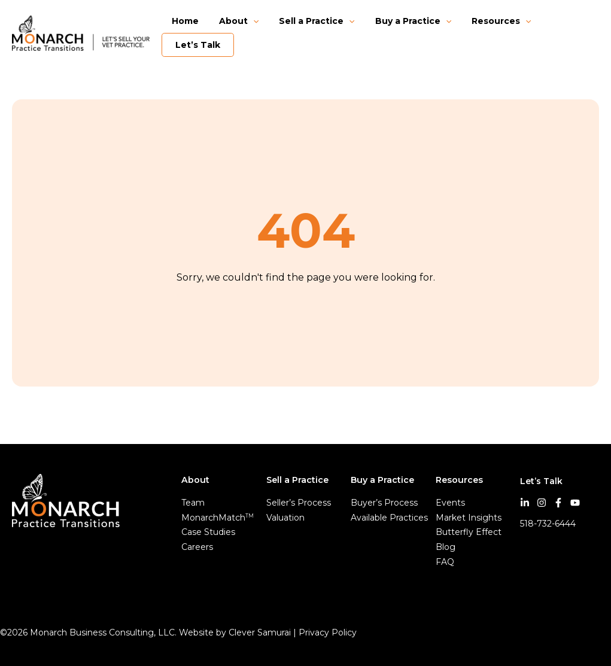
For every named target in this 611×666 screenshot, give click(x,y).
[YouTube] (575, 502)
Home (183, 21)
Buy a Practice (401, 21)
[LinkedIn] (525, 502)
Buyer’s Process (384, 502)
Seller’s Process (298, 502)
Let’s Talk (199, 44)
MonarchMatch (217, 517)
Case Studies (208, 532)
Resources (485, 21)
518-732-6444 (548, 523)
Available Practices (389, 517)
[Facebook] (558, 502)
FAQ (445, 561)
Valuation (285, 517)
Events (450, 502)
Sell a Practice (307, 21)
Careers (197, 547)
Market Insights (468, 517)
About (233, 21)
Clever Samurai (260, 632)
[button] (247, 21)
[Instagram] (541, 502)
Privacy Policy (329, 632)
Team (193, 502)
